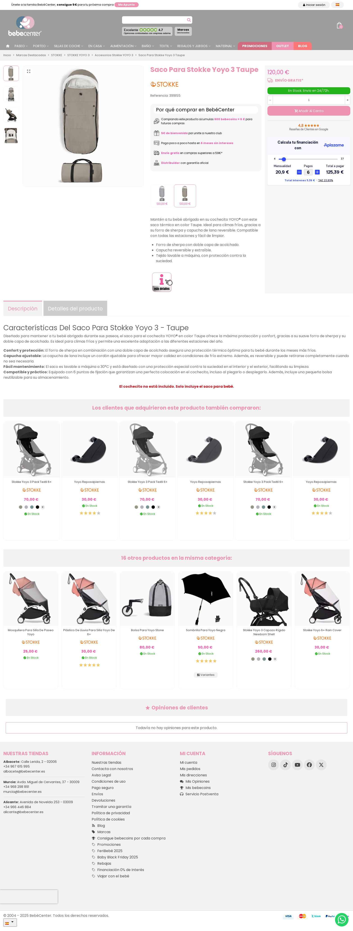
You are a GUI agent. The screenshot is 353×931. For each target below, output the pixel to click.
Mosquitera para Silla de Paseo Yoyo (31, 632)
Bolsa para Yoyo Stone (147, 630)
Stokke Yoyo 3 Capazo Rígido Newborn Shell (264, 632)
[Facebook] (309, 764)
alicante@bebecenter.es (23, 812)
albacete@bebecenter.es (24, 771)
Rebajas (101, 863)
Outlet (282, 46)
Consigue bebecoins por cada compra (128, 838)
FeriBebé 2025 (107, 851)
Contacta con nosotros (112, 768)
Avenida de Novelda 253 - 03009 (38, 802)
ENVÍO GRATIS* (289, 80)
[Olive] (20, 507)
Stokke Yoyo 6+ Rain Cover (322, 630)
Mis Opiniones (195, 781)
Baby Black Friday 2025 (115, 857)
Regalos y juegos (192, 46)
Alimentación (122, 46)
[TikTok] (285, 764)
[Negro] (37, 507)
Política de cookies (108, 819)
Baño (146, 46)
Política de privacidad (111, 813)
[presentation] (29, 896)
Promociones (254, 46)
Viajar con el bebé (110, 876)
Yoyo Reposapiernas (89, 482)
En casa (95, 46)
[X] (321, 764)
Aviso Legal (101, 775)
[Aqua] (32, 507)
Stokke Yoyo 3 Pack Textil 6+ (32, 482)
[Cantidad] (309, 100)
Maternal (224, 46)
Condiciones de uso (109, 781)
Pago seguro (103, 787)
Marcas (183, 31)
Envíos (97, 794)
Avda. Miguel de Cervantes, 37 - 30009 (41, 782)
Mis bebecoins (195, 788)
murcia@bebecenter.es (22, 791)
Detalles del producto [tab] (75, 308)
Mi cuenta (188, 762)
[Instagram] (273, 764)
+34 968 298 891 (16, 786)
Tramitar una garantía (111, 806)
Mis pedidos (190, 768)
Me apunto (126, 5)
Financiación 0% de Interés (118, 870)
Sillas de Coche (67, 46)
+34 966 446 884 (17, 807)
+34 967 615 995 (16, 766)
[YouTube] (297, 764)
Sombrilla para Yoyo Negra (205, 630)
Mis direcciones (193, 775)
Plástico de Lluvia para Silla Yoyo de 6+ (89, 632)
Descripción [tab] (23, 308)
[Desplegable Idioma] (337, 5)
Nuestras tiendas (106, 762)
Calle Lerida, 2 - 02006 (30, 761)
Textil (164, 46)
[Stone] (26, 507)
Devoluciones (103, 800)
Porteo (39, 46)
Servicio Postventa (199, 794)
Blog (302, 46)
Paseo (20, 46)
